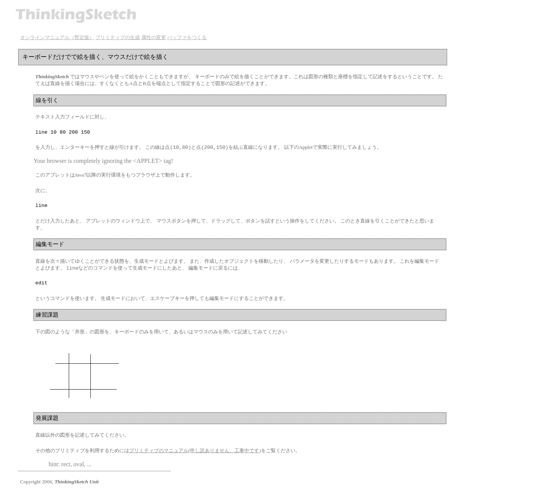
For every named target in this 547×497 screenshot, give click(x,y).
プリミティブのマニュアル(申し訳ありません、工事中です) (195, 455)
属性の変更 (153, 37)
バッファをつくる (187, 37)
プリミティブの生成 (117, 37)
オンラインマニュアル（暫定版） (57, 37)
